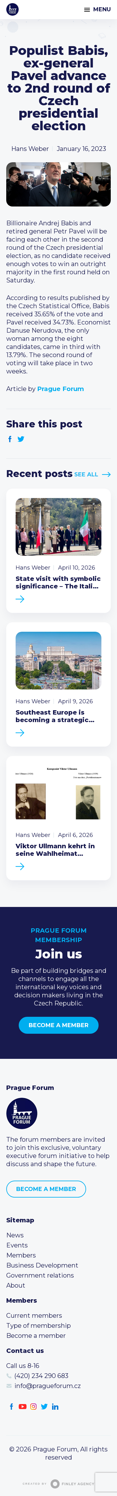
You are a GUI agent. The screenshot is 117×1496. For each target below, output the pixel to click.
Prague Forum (12, 9)
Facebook (10, 439)
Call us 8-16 (22, 1366)
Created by (59, 1483)
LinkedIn (55, 1407)
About (15, 1285)
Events (17, 1245)
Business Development (42, 1265)
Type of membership (38, 1325)
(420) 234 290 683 (41, 1376)
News (15, 1235)
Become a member (59, 1025)
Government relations (40, 1275)
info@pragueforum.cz (47, 1386)
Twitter (21, 439)
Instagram (33, 1407)
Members (21, 1255)
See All (86, 474)
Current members (34, 1315)
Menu (102, 9)
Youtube (23, 1407)
